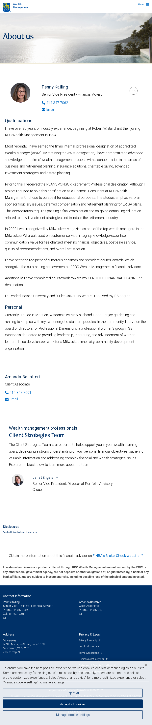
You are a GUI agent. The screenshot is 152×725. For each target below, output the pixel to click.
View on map (10, 652)
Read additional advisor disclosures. (20, 532)
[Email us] (4, 617)
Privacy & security (88, 640)
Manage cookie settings (73, 715)
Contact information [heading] (17, 596)
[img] (76, 38)
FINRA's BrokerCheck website (116, 555)
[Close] (145, 665)
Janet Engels (43, 477)
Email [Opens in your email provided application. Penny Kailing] (48, 109)
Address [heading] (8, 634)
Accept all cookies (73, 704)
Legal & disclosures (89, 646)
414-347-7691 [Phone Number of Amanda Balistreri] (18, 392)
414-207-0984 (16, 614)
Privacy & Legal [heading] (89, 634)
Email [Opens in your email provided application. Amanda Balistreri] (11, 399)
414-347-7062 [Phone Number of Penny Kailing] (55, 102)
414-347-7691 (96, 610)
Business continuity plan (92, 659)
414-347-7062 (20, 610)
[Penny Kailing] (134, 91)
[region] (76, 693)
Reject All (72, 693)
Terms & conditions (89, 653)
